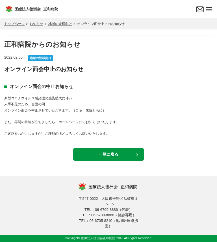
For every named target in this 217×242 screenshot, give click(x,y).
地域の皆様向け (60, 24)
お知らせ (36, 24)
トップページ (14, 24)
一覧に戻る (108, 154)
